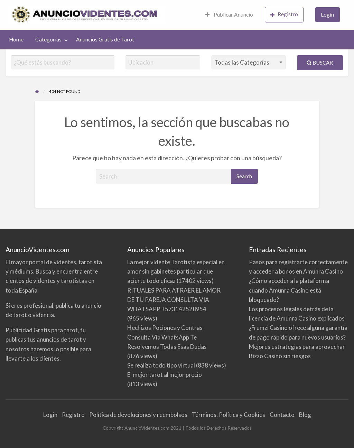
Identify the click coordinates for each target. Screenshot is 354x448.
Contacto (282, 414)
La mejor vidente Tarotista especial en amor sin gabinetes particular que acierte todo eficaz (176, 271)
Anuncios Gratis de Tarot (105, 39)
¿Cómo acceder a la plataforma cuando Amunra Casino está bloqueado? (289, 290)
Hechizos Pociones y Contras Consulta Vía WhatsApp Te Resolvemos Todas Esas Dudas (167, 337)
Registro (284, 14)
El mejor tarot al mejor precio (164, 374)
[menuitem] (229, 15)
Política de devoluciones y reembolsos (138, 414)
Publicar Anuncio (229, 14)
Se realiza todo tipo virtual (161, 365)
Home (16, 39)
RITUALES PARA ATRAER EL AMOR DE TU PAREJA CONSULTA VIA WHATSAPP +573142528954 (174, 300)
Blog (305, 414)
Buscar (320, 62)
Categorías (48, 39)
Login (327, 14)
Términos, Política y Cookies (228, 414)
